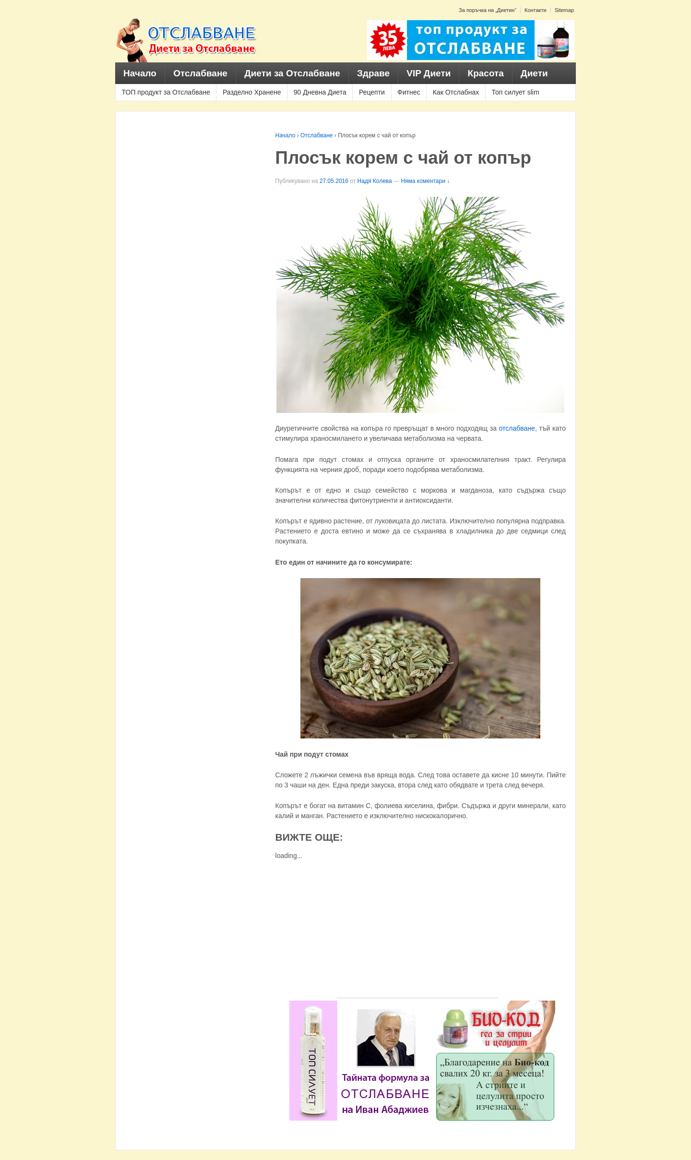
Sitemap (564, 10)
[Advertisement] (417, 930)
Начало (139, 73)
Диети (534, 73)
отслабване (517, 428)
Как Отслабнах (456, 92)
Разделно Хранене (252, 92)
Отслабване (200, 73)
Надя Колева (374, 181)
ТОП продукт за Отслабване (166, 92)
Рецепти (372, 92)
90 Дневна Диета (320, 92)
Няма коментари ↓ (425, 181)
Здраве (373, 73)
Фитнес (408, 92)
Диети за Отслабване (292, 73)
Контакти (535, 10)
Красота (486, 73)
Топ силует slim (515, 92)
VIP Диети (428, 73)
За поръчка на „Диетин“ (487, 10)
